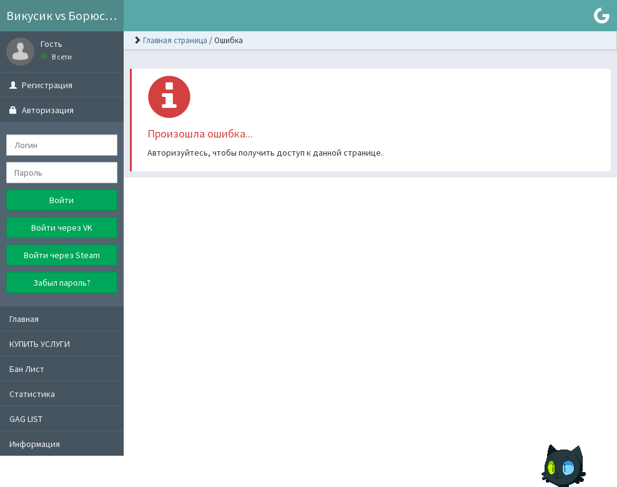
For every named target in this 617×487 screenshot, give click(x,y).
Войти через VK (61, 227)
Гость (51, 43)
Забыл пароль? (62, 282)
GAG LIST (25, 418)
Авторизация (41, 110)
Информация (34, 443)
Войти (61, 200)
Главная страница (175, 40)
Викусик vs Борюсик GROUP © (65, 15)
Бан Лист (26, 368)
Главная (24, 318)
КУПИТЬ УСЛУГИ (39, 343)
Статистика (32, 393)
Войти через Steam (62, 255)
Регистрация (40, 85)
